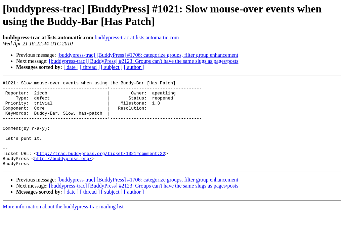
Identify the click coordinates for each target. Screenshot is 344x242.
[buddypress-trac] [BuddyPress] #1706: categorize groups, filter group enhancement (148, 55)
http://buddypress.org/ (63, 174)
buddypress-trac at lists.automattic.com (137, 37)
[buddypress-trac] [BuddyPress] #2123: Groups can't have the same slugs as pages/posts (144, 61)
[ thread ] (90, 67)
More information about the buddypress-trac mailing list (63, 224)
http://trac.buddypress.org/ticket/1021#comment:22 (101, 168)
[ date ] (71, 67)
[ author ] (134, 67)
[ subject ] (112, 67)
